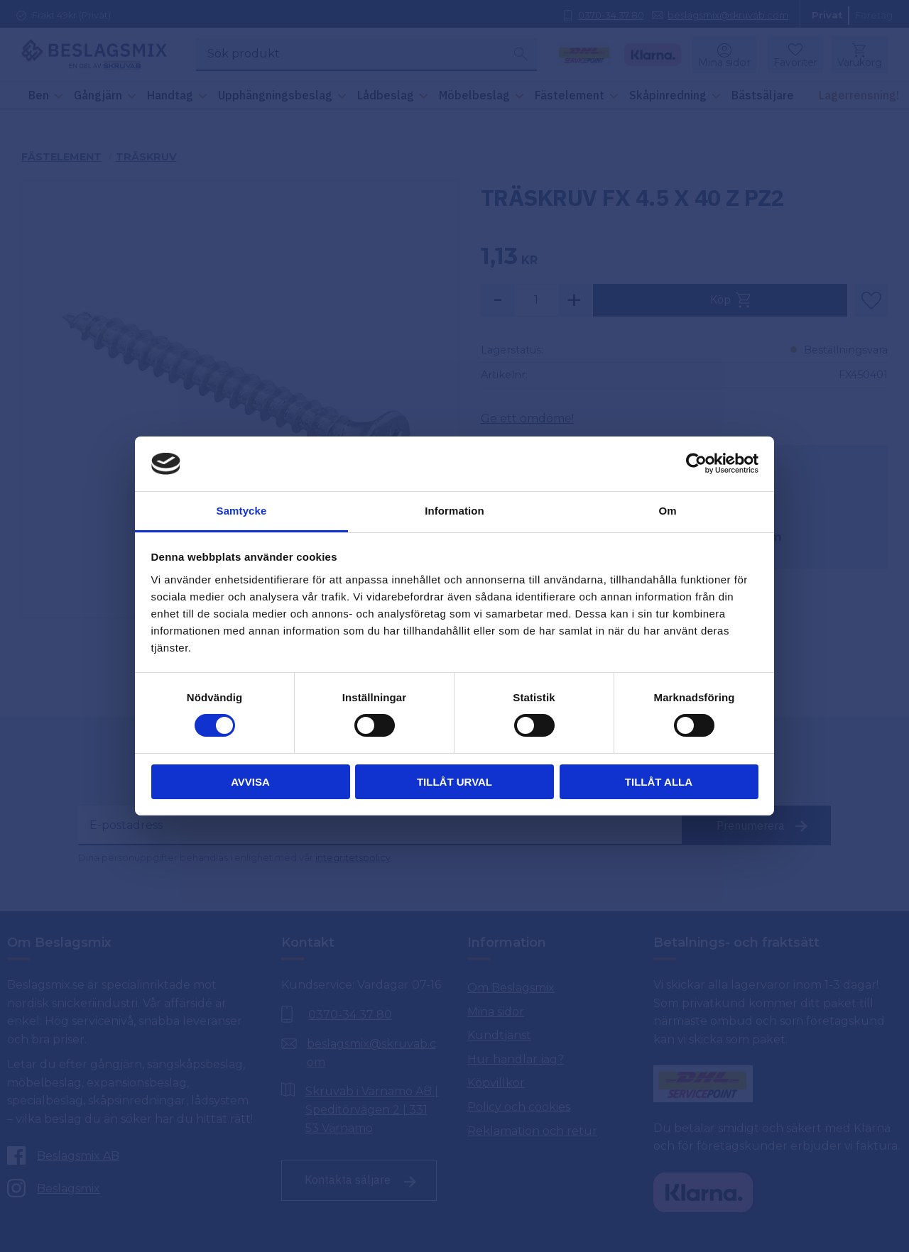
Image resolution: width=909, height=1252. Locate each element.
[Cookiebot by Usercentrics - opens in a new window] (696, 463)
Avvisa (250, 782)
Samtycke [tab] (242, 511)
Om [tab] (667, 511)
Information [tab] (454, 511)
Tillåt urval (454, 782)
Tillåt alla (658, 782)
